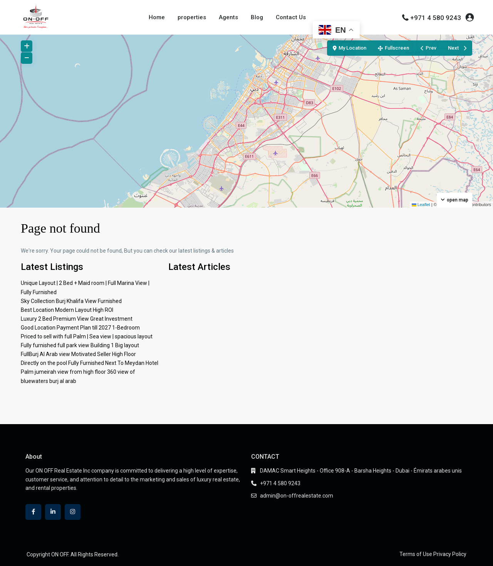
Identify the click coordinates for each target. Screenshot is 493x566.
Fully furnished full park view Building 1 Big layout (80, 345)
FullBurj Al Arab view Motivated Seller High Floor (78, 354)
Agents (228, 17)
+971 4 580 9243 (435, 18)
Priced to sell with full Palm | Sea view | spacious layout (87, 336)
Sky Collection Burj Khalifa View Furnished (71, 301)
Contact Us (291, 17)
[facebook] (33, 512)
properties (192, 17)
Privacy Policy (449, 554)
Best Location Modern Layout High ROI (67, 310)
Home (157, 17)
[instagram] (72, 512)
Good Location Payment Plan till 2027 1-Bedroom (80, 328)
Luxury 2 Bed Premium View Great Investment (76, 319)
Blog (257, 17)
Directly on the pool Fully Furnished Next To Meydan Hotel (89, 363)
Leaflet (421, 204)
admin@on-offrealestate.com (296, 496)
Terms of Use (415, 554)
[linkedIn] (53, 512)
